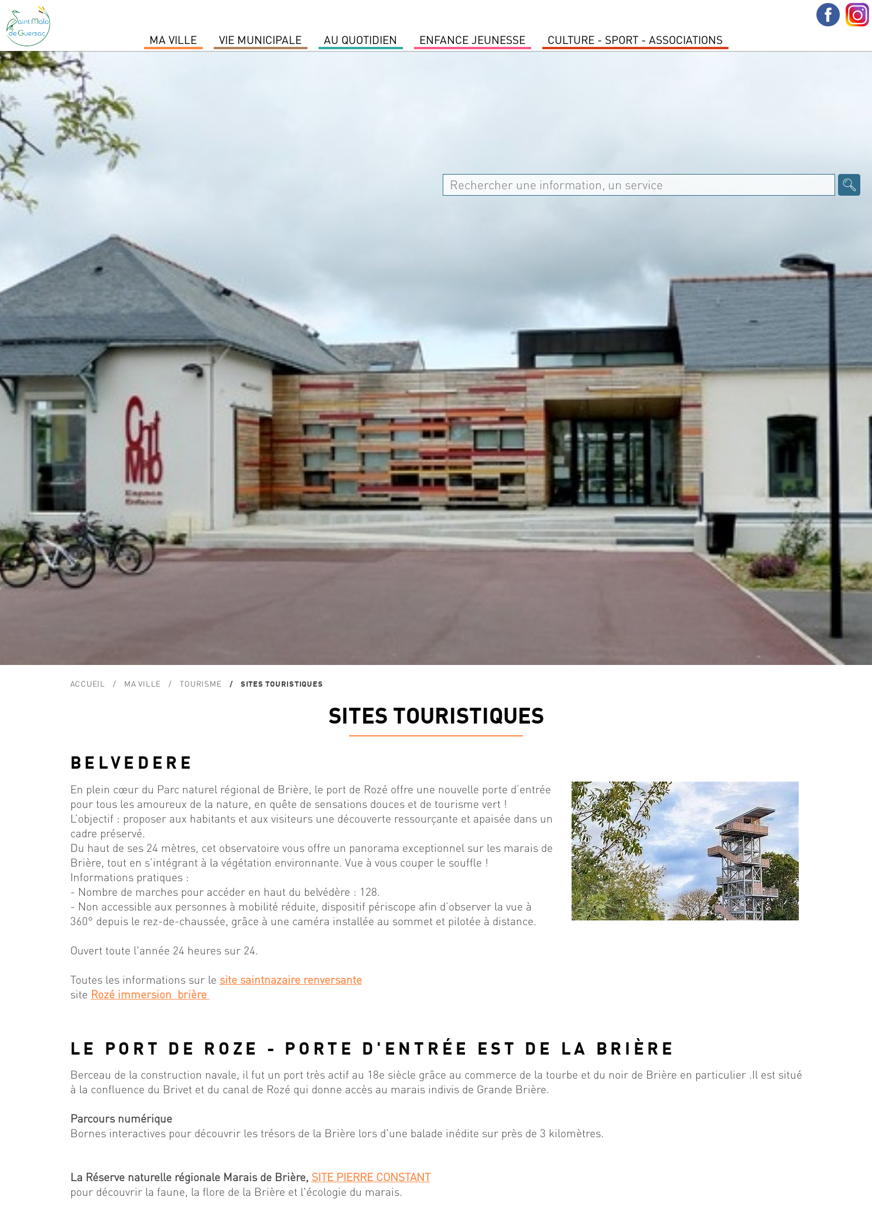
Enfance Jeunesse (472, 39)
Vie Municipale (260, 39)
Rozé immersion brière (150, 994)
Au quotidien (360, 39)
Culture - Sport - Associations (635, 39)
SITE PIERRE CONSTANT (371, 1176)
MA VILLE (173, 39)
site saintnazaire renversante (291, 979)
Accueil (87, 683)
